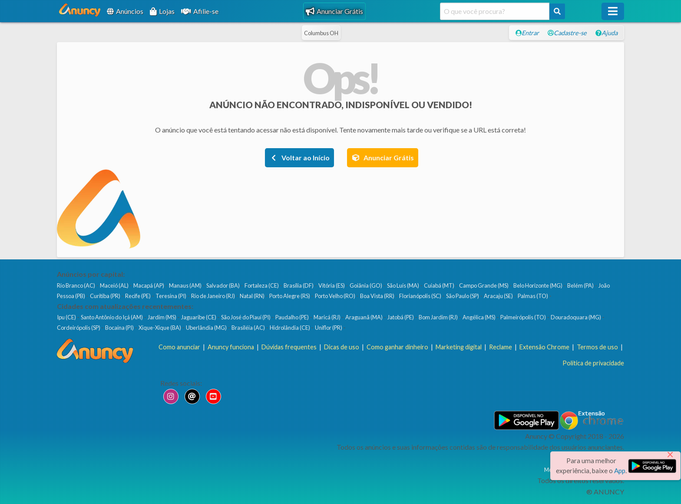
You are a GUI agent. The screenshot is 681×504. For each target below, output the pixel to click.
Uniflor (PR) (329, 327)
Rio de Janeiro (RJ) (213, 295)
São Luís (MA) (403, 285)
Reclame (500, 347)
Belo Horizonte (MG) (538, 285)
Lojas (162, 11)
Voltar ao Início (299, 157)
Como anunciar (179, 347)
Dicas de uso (341, 347)
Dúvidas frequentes (289, 347)
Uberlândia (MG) (207, 327)
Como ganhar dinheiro (397, 347)
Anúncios (125, 11)
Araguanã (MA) (364, 317)
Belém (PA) (581, 285)
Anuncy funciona (231, 347)
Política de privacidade (593, 363)
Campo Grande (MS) (484, 285)
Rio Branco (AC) (76, 285)
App (619, 470)
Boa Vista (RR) (377, 295)
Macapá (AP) (149, 285)
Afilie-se (199, 11)
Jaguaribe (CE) (199, 317)
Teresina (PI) (171, 295)
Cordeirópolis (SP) (79, 327)
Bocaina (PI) (120, 327)
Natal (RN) (252, 295)
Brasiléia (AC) (248, 327)
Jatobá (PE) (401, 317)
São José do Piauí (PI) (246, 317)
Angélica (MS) (479, 317)
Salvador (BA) (223, 285)
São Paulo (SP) (463, 295)
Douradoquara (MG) (576, 317)
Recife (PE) (138, 295)
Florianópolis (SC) (420, 295)
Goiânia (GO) (366, 285)
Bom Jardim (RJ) (439, 317)
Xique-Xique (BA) (160, 327)
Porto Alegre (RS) (290, 295)
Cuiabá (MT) (439, 285)
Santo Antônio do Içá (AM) (112, 317)
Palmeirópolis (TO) (523, 317)
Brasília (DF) (299, 285)
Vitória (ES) (332, 285)
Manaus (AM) (185, 285)
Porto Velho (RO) (335, 295)
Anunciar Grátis (334, 11)
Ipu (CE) (67, 317)
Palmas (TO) (533, 295)
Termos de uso (597, 347)
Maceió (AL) (114, 285)
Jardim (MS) (162, 317)
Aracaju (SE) (499, 295)
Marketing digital (459, 347)
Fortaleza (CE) (262, 285)
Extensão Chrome (544, 347)
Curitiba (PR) (105, 295)
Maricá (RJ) (327, 317)
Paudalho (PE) (292, 317)
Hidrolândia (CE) (290, 327)
